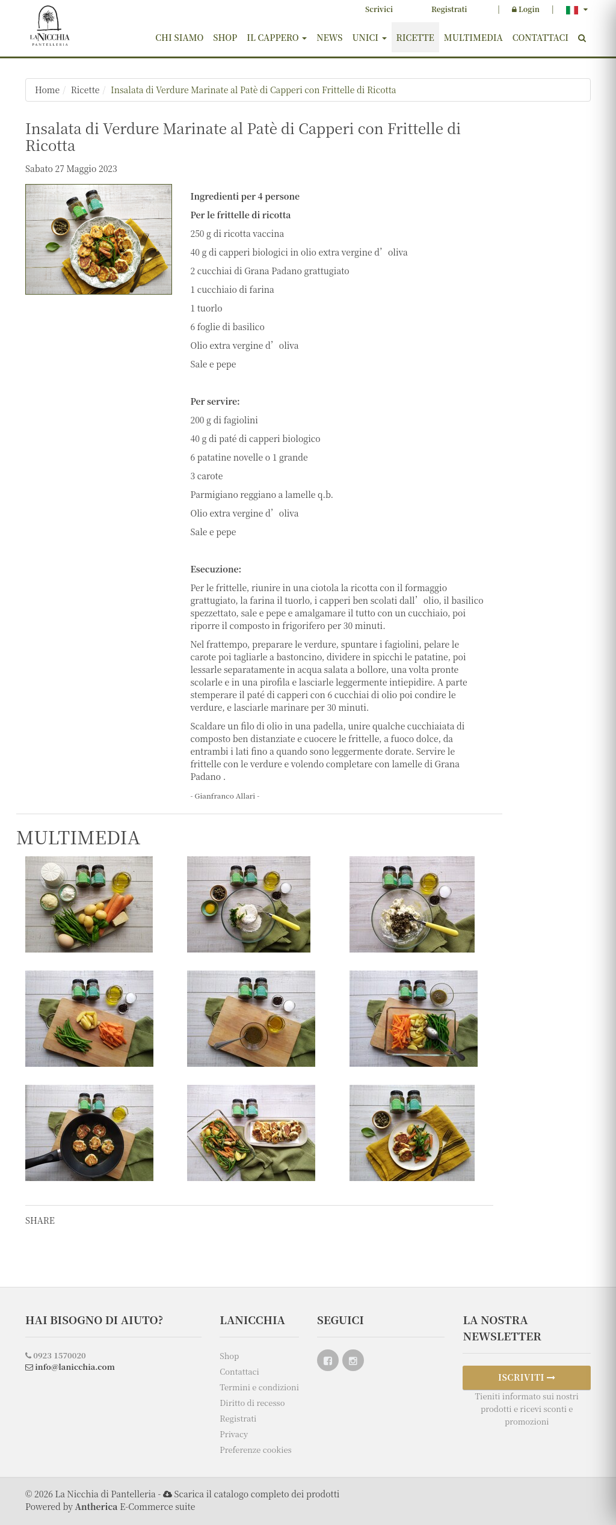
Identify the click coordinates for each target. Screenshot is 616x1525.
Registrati (449, 9)
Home (47, 90)
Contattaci (540, 37)
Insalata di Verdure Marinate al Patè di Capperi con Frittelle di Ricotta (253, 90)
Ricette (415, 37)
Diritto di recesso (252, 1402)
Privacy (234, 1434)
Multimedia (473, 37)
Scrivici (379, 9)
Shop (225, 37)
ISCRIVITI (527, 1377)
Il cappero (277, 37)
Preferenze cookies (255, 1449)
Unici (369, 37)
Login (526, 9)
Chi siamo (179, 37)
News (329, 37)
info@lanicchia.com (70, 1366)
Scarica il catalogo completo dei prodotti (256, 1494)
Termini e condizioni (259, 1387)
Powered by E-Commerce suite (110, 1506)
